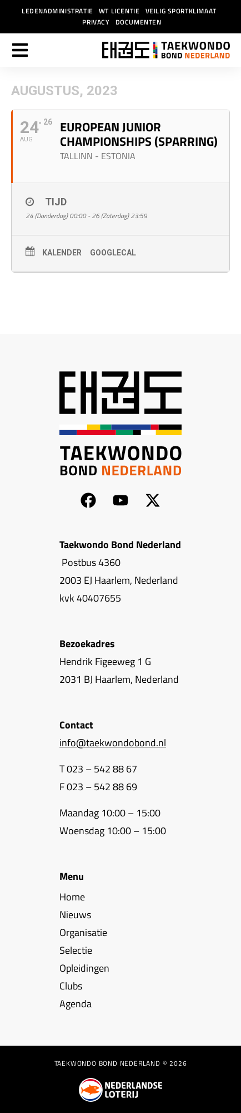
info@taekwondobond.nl (112, 742)
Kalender (62, 252)
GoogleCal (113, 252)
